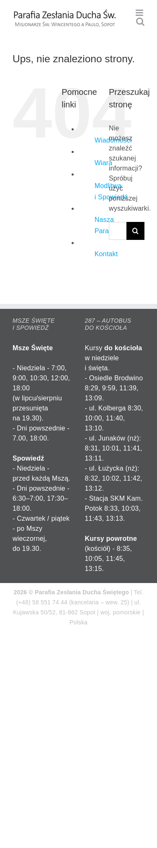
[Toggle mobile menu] (140, 12)
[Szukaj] (135, 231)
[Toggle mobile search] (140, 21)
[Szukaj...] (117, 231)
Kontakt (106, 253)
